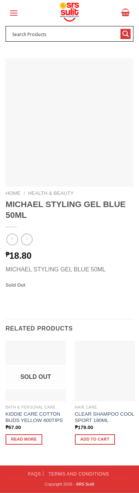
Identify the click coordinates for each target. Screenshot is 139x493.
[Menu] (13, 13)
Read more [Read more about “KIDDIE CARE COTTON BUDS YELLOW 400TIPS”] (24, 439)
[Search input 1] (64, 33)
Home (13, 193)
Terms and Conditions (79, 474)
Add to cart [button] (94, 439)
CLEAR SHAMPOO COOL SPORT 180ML (104, 417)
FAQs (34, 474)
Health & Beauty (51, 193)
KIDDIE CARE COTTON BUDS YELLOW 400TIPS (34, 417)
